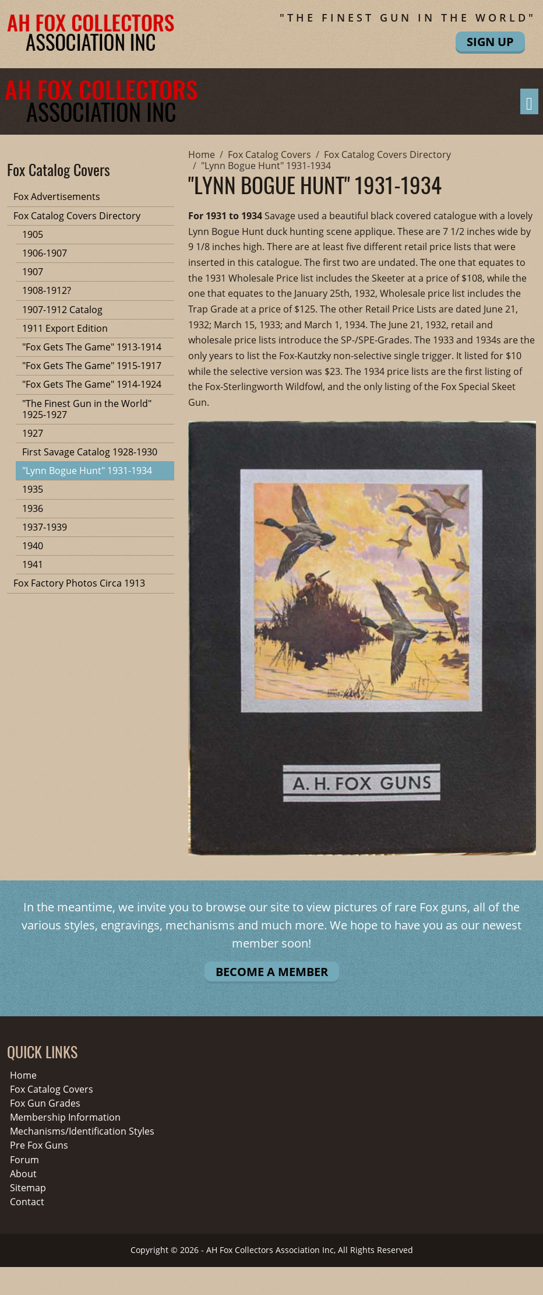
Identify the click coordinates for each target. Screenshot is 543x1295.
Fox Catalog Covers (51, 1089)
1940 (32, 545)
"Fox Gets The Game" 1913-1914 (91, 347)
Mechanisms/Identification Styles (82, 1131)
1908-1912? (46, 290)
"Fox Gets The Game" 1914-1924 (91, 384)
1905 (32, 234)
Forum (24, 1160)
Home (23, 1075)
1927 (32, 433)
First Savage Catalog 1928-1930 (89, 451)
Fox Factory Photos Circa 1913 (79, 583)
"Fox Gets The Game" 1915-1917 (91, 365)
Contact (27, 1202)
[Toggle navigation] (529, 101)
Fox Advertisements (56, 196)
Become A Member (272, 972)
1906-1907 (44, 253)
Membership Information (65, 1117)
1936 (32, 508)
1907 (32, 271)
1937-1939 (44, 527)
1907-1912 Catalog (62, 309)
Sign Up (490, 42)
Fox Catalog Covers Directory (76, 215)
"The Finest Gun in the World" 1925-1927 (86, 409)
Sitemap (28, 1188)
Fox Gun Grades (45, 1103)
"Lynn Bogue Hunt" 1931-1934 (87, 470)
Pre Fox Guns (39, 1145)
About (23, 1174)
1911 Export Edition (65, 328)
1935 (32, 489)
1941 (32, 564)
